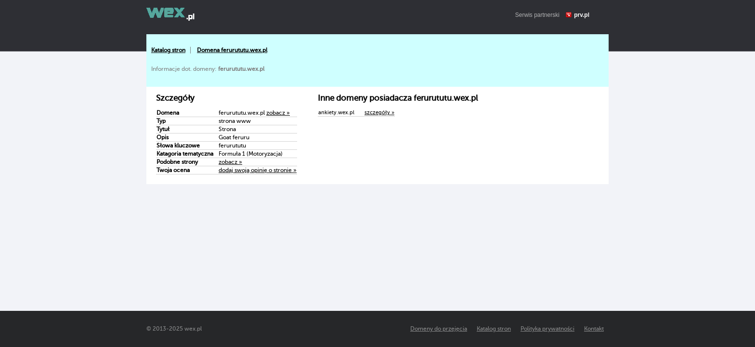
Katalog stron (168, 50)
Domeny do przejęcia (438, 328)
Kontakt (594, 328)
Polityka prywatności (547, 328)
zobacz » (278, 112)
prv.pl (581, 15)
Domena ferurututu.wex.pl (232, 50)
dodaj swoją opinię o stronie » (258, 170)
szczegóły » (379, 112)
